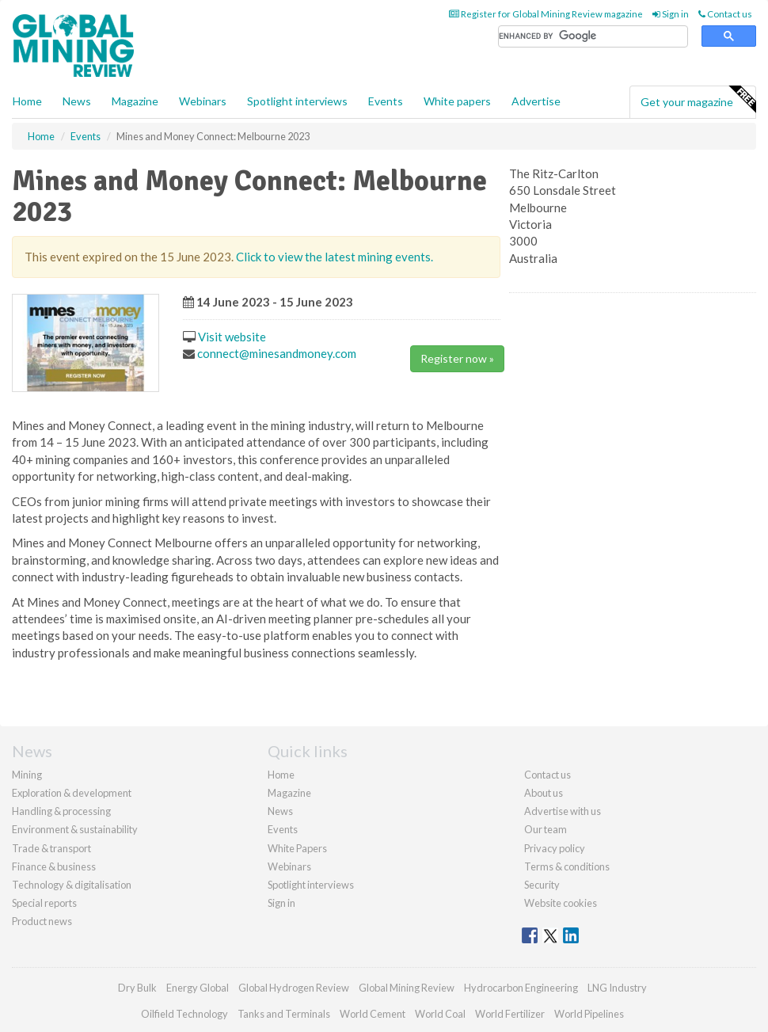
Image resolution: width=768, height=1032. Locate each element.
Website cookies (560, 903)
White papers (457, 101)
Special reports (44, 903)
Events (385, 101)
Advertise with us (562, 811)
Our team (545, 829)
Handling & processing (61, 811)
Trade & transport (51, 848)
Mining (27, 774)
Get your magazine (698, 99)
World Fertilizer (510, 1013)
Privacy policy (554, 848)
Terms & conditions (567, 866)
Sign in (670, 14)
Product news (42, 921)
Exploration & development (71, 792)
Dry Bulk (137, 987)
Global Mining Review (406, 987)
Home (27, 101)
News (280, 811)
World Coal (440, 1013)
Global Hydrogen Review (293, 987)
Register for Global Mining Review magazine (546, 14)
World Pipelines (589, 1013)
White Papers (297, 848)
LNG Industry (617, 987)
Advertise (536, 101)
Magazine (135, 101)
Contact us (725, 14)
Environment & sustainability (75, 829)
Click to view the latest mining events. (334, 256)
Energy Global (197, 987)
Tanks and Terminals (284, 1013)
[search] (593, 36)
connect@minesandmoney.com (276, 353)
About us (543, 792)
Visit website (232, 336)
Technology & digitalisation (71, 884)
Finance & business (54, 866)
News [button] (77, 101)
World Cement (372, 1013)
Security (542, 884)
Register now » (457, 358)
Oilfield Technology (184, 1013)
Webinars (202, 101)
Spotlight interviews (297, 101)
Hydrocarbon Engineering (521, 987)
